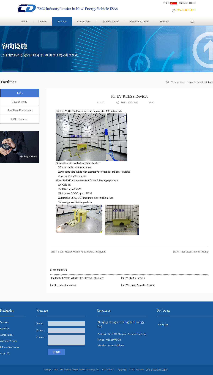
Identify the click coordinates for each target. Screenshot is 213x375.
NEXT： (190, 251)
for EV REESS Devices (132, 278)
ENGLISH (183, 3)
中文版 (166, 3)
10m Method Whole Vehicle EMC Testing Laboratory (77, 278)
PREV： (78, 251)
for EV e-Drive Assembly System (137, 285)
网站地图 (121, 369)
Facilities (201, 82)
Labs (210, 82)
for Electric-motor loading (63, 285)
